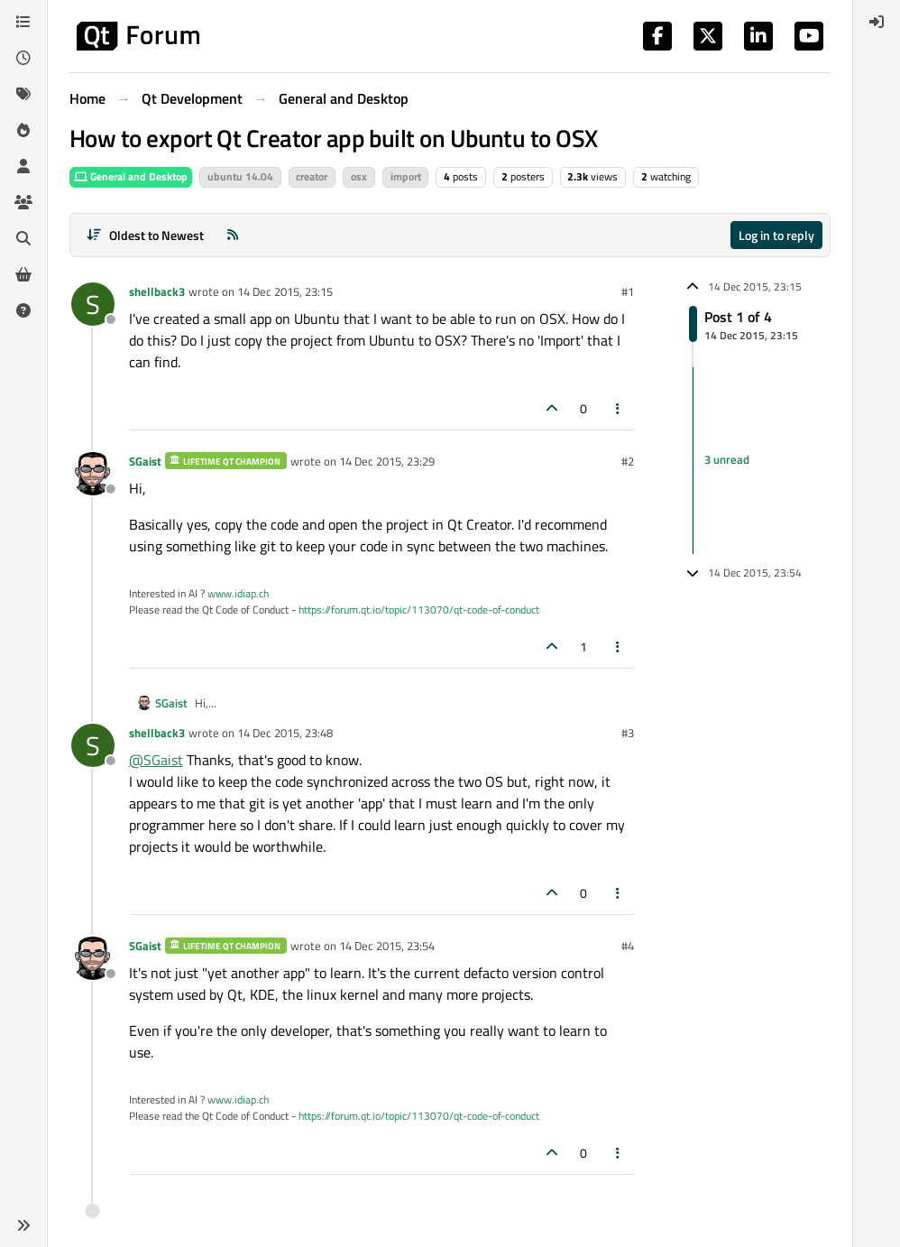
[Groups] (23, 202)
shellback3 (157, 291)
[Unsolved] (23, 310)
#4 (627, 946)
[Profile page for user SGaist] (93, 473)
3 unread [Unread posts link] (726, 460)
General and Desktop (131, 176)
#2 (627, 461)
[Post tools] (618, 408)
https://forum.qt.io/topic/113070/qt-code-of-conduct (418, 609)
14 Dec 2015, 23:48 (285, 733)
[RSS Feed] (232, 235)
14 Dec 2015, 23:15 (285, 291)
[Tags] (23, 93)
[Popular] (23, 129)
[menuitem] (876, 21)
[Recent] (23, 57)
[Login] (876, 21)
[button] (23, 1225)
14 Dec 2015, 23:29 (387, 461)
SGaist (145, 461)
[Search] (23, 238)
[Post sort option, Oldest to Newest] (145, 235)
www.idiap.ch (238, 593)
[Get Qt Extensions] (23, 274)
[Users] (23, 166)
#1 (627, 291)
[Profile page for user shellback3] (93, 304)
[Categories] (23, 21)
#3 (627, 733)
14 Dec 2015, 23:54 (387, 946)
